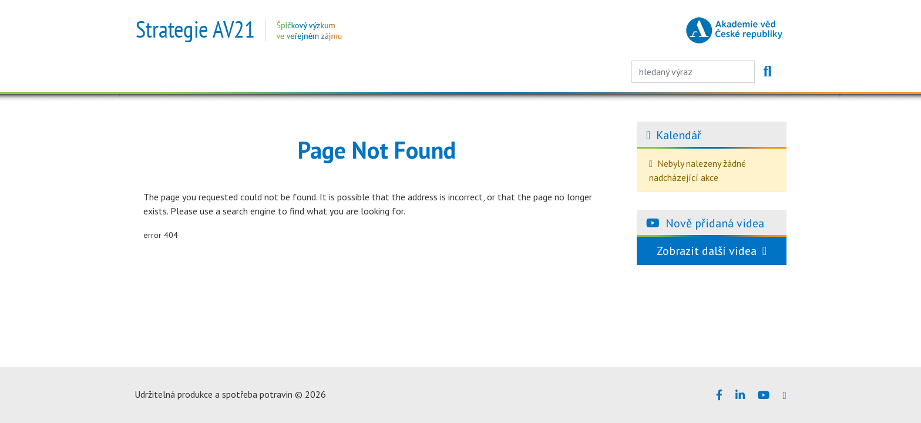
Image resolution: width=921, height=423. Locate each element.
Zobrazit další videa (712, 250)
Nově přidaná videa (714, 223)
